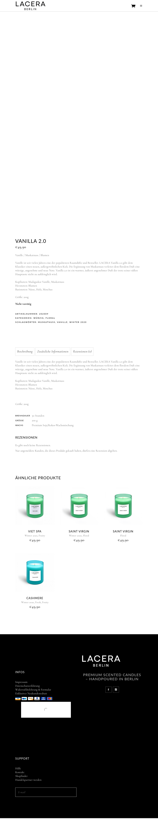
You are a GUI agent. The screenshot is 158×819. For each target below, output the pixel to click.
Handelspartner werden (28, 780)
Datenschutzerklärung (27, 686)
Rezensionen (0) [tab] (82, 351)
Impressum (21, 682)
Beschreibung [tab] (25, 351)
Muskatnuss (46, 322)
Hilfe (18, 768)
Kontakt (19, 772)
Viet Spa (34, 531)
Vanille (62, 322)
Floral (50, 318)
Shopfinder (21, 776)
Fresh (38, 602)
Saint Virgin (79, 531)
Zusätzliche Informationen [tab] (52, 351)
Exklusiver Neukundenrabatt (31, 693)
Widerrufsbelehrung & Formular (33, 689)
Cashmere (34, 598)
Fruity (42, 535)
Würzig (38, 318)
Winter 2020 (78, 322)
